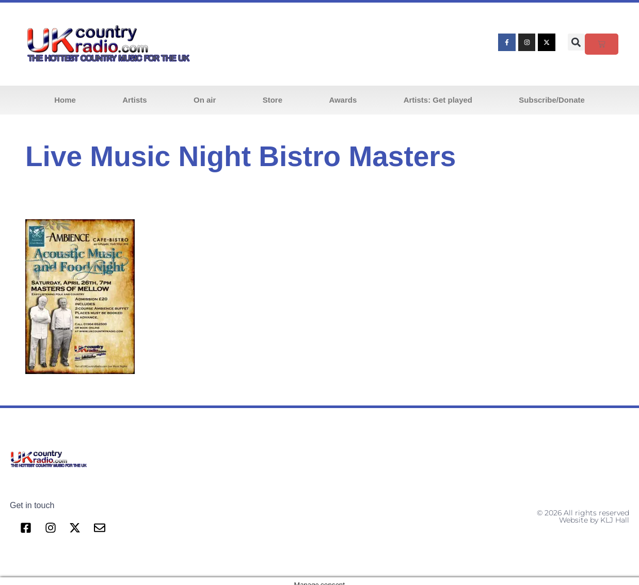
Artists (134, 99)
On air (205, 99)
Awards (343, 99)
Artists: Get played (438, 99)
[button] (576, 42)
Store (272, 99)
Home (65, 99)
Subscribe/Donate (552, 99)
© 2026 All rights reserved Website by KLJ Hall (583, 516)
